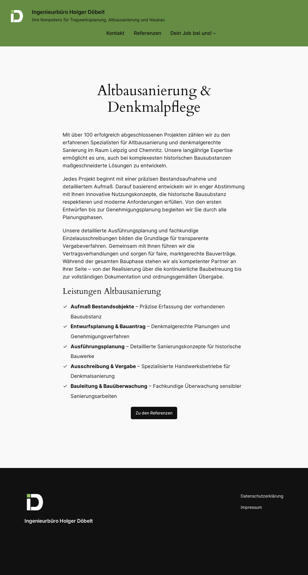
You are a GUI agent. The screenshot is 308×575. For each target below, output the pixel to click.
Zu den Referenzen (154, 412)
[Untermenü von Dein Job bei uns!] (193, 33)
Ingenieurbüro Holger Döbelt (68, 12)
